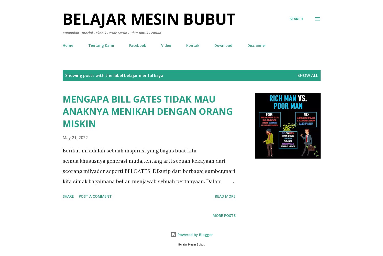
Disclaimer (256, 45)
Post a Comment (95, 196)
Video (166, 45)
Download (223, 45)
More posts (224, 215)
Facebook (137, 45)
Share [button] (68, 196)
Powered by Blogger (191, 234)
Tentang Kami (101, 45)
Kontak (192, 45)
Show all (308, 75)
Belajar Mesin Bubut (149, 18)
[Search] (296, 19)
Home (68, 45)
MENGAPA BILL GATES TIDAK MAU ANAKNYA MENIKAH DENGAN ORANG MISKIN (148, 111)
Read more (225, 196)
